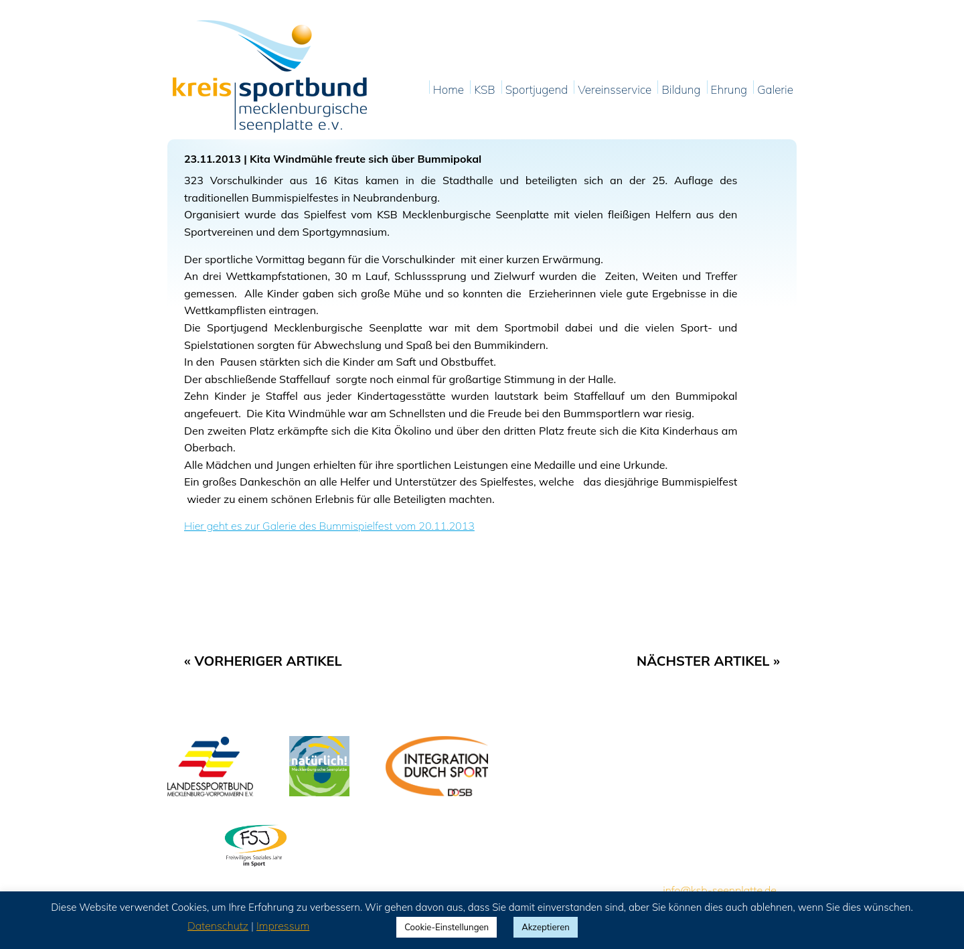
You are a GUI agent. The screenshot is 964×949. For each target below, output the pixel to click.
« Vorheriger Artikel (263, 660)
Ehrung (729, 90)
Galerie (775, 90)
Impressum (282, 925)
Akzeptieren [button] (545, 927)
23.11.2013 (212, 158)
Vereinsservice (614, 90)
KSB (484, 90)
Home (448, 90)
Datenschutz (217, 925)
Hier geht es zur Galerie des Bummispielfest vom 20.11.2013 (329, 525)
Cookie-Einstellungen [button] (446, 927)
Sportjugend (536, 90)
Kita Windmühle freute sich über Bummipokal (365, 158)
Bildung (680, 90)
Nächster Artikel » (708, 660)
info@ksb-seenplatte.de (720, 890)
